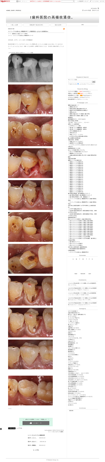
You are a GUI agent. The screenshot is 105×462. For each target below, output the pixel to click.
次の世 (69, 405)
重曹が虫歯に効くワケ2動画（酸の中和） (80, 114)
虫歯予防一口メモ (72, 328)
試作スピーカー (72, 369)
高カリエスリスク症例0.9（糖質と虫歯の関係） (82, 231)
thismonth (83, 273)
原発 (69, 359)
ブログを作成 (95, 1)
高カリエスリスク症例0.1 (76, 245)
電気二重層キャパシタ (73, 329)
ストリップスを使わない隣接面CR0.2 (79, 252)
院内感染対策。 (72, 343)
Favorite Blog (83, 89)
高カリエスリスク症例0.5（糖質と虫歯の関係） (82, 224)
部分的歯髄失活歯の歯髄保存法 (77, 248)
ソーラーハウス (72, 361)
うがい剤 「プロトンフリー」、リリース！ (79, 122)
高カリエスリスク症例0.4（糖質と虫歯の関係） (82, 222)
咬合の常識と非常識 (73, 120)
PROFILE (18, 10)
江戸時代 (70, 339)
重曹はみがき (73, 112)
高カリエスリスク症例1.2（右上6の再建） (80, 236)
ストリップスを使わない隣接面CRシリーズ (23, 35)
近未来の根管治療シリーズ (74, 391)
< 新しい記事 (14, 25)
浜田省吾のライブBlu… (74, 95)
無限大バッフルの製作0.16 (76, 188)
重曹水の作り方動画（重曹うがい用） (79, 115)
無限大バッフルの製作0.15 (76, 186)
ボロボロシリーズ (72, 390)
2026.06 (71, 410)
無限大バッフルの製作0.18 (76, 191)
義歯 (69, 368)
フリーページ (71, 403)
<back (75, 273)
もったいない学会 (72, 318)
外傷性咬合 (71, 371)
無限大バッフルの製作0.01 (76, 162)
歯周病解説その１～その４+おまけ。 (77, 119)
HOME (8, 10)
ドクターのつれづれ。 (73, 338)
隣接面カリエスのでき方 (76, 153)
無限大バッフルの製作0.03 (76, 165)
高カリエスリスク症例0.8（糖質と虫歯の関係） (82, 229)
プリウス (70, 353)
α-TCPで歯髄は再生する (76, 209)
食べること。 (71, 324)
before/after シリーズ (73, 393)
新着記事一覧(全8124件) (36, 25)
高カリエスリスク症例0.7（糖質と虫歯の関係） (82, 228)
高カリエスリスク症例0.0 (76, 243)
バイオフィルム (72, 319)
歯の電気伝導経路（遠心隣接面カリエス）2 (81, 195)
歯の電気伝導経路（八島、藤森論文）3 (79, 197)
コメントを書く (59, 431)
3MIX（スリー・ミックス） (76, 134)
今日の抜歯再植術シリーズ (74, 376)
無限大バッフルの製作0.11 (76, 179)
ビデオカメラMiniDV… (73, 97)
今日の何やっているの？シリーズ (76, 379)
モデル (69, 358)
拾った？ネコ (71, 388)
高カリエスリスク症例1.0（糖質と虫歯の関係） (82, 233)
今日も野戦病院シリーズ (74, 383)
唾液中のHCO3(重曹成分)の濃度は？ (79, 110)
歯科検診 (70, 351)
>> (82, 1)
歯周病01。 (71, 117)
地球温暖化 (71, 334)
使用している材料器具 (73, 124)
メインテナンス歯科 (73, 323)
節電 (69, 333)
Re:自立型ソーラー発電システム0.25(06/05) (85, 293)
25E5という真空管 (72, 93)
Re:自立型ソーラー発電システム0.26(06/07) (85, 283)
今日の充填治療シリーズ (74, 374)
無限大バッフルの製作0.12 (76, 181)
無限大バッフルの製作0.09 (76, 176)
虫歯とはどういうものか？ (76, 141)
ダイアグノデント (72, 366)
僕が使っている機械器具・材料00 (78, 127)
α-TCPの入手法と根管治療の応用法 (79, 136)
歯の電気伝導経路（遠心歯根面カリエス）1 (79, 193)
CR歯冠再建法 (71, 250)
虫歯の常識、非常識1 (73, 139)
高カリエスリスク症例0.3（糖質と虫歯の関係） (82, 220)
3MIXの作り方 (73, 132)
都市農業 (70, 349)
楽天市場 (102, 1)
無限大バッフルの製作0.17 (76, 190)
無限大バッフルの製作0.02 (76, 163)
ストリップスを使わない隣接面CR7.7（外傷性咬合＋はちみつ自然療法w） (28, 31)
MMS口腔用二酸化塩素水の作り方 (78, 108)
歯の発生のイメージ (75, 241)
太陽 (69, 326)
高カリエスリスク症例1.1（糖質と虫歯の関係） (82, 235)
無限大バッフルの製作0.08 (76, 174)
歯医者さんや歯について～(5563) (19, 33)
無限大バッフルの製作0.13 (76, 183)
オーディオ (71, 316)
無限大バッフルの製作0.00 (74, 160)
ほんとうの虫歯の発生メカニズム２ (79, 151)
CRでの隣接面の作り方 (75, 131)
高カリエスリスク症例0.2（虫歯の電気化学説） (80, 219)
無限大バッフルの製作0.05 (76, 169)
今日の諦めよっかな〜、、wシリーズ (77, 373)
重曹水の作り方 (74, 107)
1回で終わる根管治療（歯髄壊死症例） (78, 247)
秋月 (69, 356)
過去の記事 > (58, 25)
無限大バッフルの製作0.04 (76, 167)
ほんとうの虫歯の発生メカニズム (76, 150)
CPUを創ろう (71, 386)
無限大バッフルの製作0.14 (76, 184)
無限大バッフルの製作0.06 (76, 170)
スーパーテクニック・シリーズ (76, 395)
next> (90, 273)
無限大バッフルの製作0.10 (76, 177)
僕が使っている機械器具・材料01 (78, 129)
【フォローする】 (86, 10)
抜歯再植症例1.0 (72, 217)
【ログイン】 (95, 10)
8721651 (94, 8)
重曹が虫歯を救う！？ (73, 105)
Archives (82, 408)
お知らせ (70, 341)
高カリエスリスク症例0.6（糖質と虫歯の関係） (82, 226)
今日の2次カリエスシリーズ (75, 378)
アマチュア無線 (72, 363)
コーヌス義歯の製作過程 (74, 398)
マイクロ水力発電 (72, 354)
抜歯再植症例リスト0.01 (74, 148)
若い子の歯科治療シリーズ (74, 381)
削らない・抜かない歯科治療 (75, 314)
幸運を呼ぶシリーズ (73, 364)
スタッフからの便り (73, 348)
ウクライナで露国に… (73, 91)
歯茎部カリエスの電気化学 (76, 143)
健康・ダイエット (22, 1)
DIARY (13, 10)
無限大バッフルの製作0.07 (76, 172)
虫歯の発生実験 (72, 158)
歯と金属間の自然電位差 (74, 138)
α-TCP (69, 401)
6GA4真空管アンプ (73, 99)
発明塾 (69, 346)
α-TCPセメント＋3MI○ (75, 125)
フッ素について (72, 321)
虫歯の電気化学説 (72, 312)
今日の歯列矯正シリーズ (74, 385)
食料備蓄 (70, 344)
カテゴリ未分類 (72, 311)
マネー (69, 336)
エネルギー (71, 331)
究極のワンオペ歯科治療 (74, 400)
